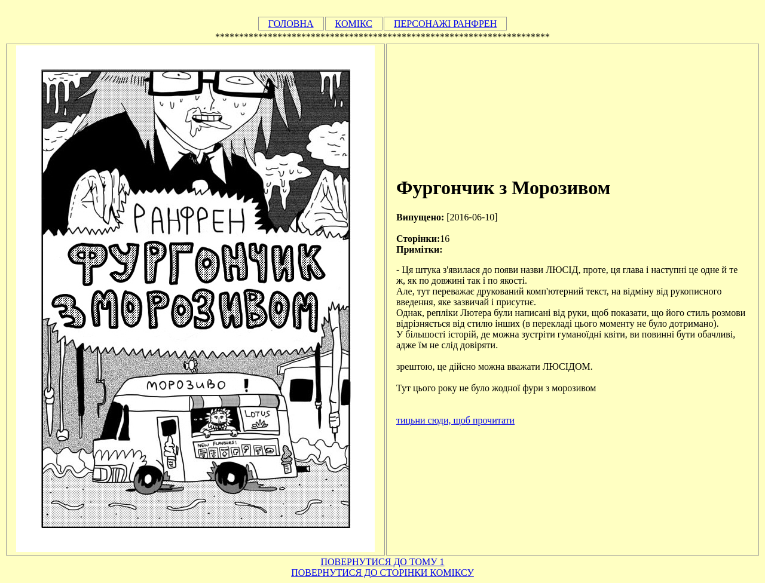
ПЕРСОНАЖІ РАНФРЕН (445, 24)
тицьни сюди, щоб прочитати (455, 420)
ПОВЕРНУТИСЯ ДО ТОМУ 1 (382, 562)
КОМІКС (353, 24)
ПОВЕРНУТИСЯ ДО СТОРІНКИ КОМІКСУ (382, 572)
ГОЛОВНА (291, 24)
